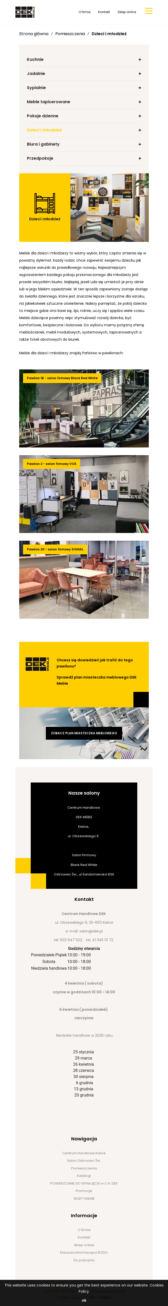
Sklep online (127, 12)
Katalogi (84, 1175)
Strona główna (33, 34)
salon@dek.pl (91, 931)
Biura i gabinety (43, 144)
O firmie (84, 12)
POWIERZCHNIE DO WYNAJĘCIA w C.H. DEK (84, 1183)
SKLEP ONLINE (84, 1198)
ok (84, 1300)
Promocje (84, 1190)
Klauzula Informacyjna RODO (84, 1252)
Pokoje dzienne (42, 116)
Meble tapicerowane (48, 102)
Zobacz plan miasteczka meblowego (84, 733)
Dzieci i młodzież (109, 34)
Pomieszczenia (70, 34)
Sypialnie (36, 88)
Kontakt (104, 12)
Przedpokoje (40, 158)
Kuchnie (35, 59)
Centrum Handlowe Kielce (84, 1153)
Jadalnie (36, 74)
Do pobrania (84, 1260)
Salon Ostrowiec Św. (84, 1160)
